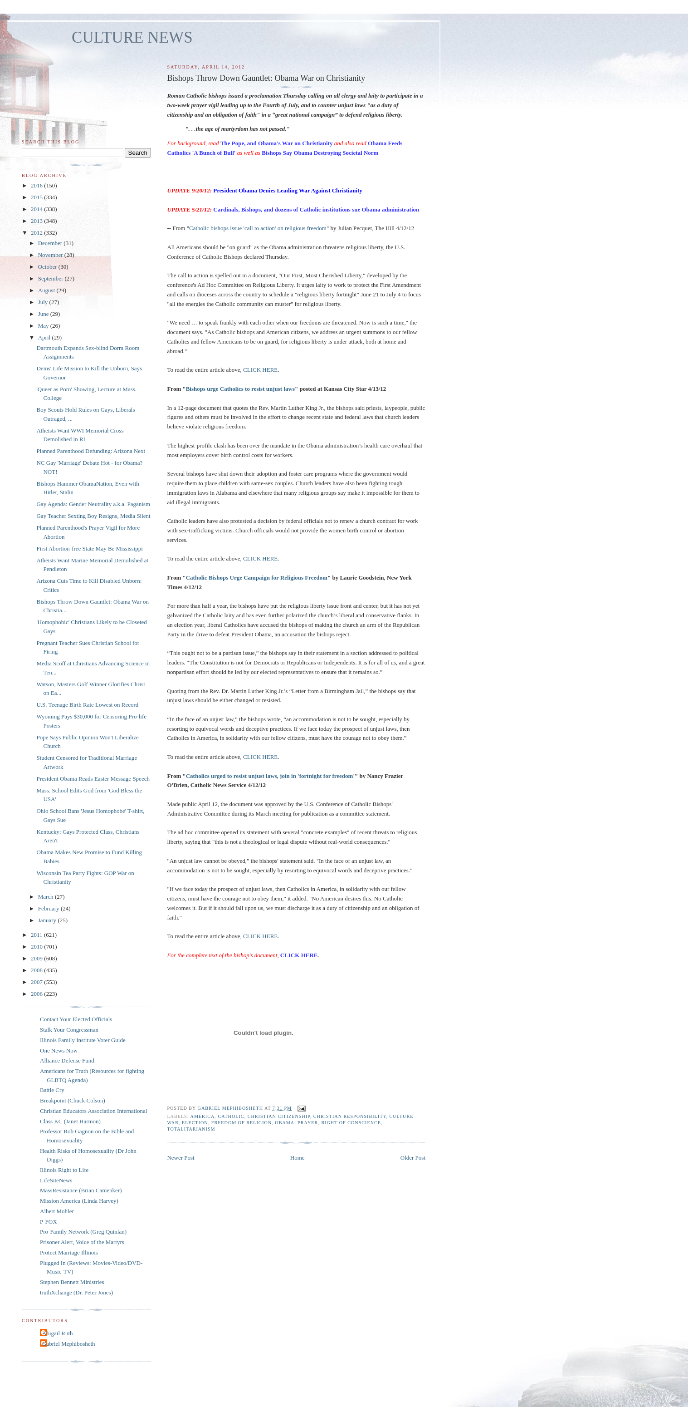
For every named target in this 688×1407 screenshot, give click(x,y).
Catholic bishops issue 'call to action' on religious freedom (258, 228)
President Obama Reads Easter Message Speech (92, 778)
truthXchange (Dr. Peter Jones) (76, 1292)
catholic (231, 1116)
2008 (37, 970)
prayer (308, 1122)
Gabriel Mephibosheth (68, 1343)
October (48, 266)
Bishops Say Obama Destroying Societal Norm (320, 152)
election (195, 1122)
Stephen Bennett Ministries (72, 1282)
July (43, 302)
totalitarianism (191, 1129)
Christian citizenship (279, 1116)
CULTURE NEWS (132, 37)
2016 (37, 185)
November (51, 254)
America (202, 1116)
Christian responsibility (349, 1116)
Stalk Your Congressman (69, 1029)
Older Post (412, 1157)
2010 (37, 946)
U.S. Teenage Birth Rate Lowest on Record (87, 704)
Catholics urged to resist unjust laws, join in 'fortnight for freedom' (270, 775)
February (49, 908)
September (51, 278)
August (47, 290)
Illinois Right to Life (64, 1169)
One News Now (59, 1050)
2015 (37, 197)
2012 (37, 232)
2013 (37, 220)
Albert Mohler (57, 1211)
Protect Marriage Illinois (69, 1252)
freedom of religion (241, 1122)
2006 (37, 993)
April (45, 337)
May (44, 325)
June (44, 313)
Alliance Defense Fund (67, 1060)
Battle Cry (52, 1090)
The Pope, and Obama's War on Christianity (276, 143)
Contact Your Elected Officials (76, 1019)
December (51, 243)
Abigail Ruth (57, 1333)
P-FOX (48, 1221)
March (46, 896)
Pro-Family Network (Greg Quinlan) (83, 1231)
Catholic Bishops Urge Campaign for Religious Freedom (256, 577)
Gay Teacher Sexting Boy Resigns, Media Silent (93, 515)
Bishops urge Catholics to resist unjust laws (240, 388)
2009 (37, 958)
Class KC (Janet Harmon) (70, 1121)
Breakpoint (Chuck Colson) (72, 1100)
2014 (37, 209)
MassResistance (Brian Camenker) (81, 1190)
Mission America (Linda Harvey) (79, 1200)
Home (297, 1157)
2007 (37, 982)
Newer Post (180, 1157)
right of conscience (351, 1122)
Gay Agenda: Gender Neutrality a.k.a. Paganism (93, 504)
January (48, 920)
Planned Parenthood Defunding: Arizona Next (90, 451)
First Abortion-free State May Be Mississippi (89, 548)
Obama (284, 1122)
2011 (37, 934)
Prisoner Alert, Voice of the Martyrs (82, 1242)
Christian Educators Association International (93, 1110)
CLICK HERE (260, 369)
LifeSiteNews (56, 1180)
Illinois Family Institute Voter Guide (83, 1040)
